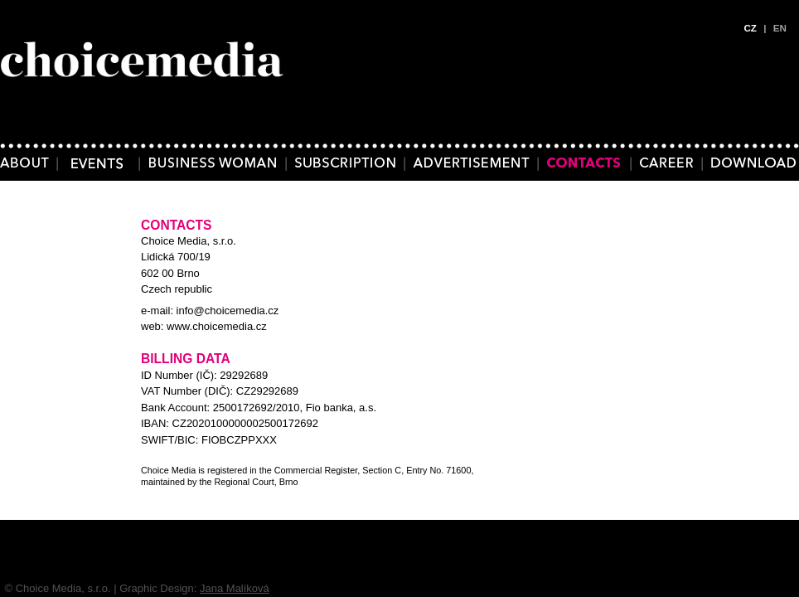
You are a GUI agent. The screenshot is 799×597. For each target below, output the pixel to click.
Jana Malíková (234, 588)
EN (780, 27)
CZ (750, 27)
